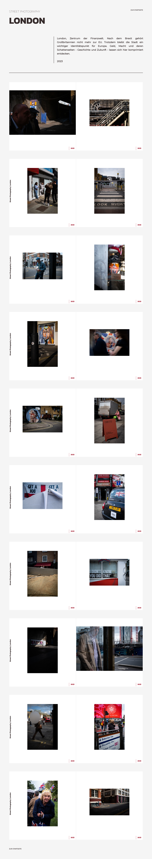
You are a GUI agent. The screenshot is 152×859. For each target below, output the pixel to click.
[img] (42, 112)
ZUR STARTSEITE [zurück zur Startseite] (137, 10)
